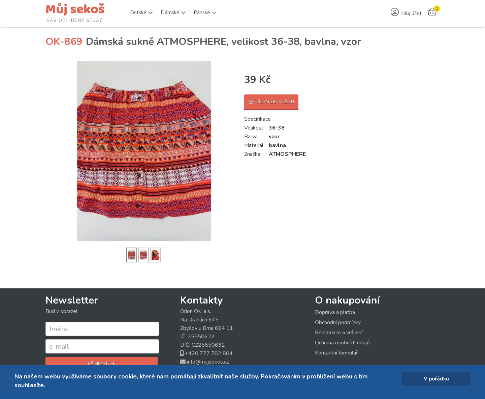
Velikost (253, 128)
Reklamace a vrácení (338, 332)
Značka (252, 154)
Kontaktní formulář (336, 353)
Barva (251, 136)
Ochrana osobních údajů (342, 342)
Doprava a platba (335, 312)
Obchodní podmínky (338, 322)
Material (253, 145)
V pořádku (436, 378)
